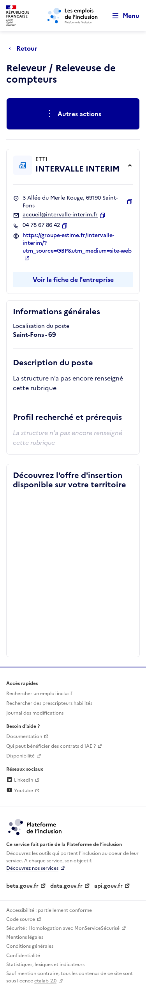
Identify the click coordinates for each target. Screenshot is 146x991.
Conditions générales (29, 946)
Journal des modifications (34, 713)
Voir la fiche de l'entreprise (73, 279)
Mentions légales (24, 937)
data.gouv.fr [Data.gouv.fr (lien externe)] (66, 886)
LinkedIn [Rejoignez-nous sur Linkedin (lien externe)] (19, 780)
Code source (20, 919)
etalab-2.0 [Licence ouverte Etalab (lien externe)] (45, 980)
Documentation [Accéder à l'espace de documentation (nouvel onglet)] (24, 736)
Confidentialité (23, 955)
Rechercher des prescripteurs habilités (49, 703)
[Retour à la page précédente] (25, 48)
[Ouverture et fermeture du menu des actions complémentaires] (73, 113)
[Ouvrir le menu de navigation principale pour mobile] (122, 15)
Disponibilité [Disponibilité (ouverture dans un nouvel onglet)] (20, 755)
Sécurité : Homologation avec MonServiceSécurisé (63, 928)
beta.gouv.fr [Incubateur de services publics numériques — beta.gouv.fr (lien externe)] (22, 886)
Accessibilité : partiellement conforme (49, 910)
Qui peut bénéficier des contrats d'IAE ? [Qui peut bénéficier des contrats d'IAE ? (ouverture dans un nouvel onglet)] (51, 746)
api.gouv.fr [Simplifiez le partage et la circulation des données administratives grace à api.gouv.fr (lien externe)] (108, 886)
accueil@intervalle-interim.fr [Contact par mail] (60, 215)
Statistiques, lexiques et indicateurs (45, 964)
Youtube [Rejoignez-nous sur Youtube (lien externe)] (19, 790)
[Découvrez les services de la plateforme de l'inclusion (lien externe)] (35, 826)
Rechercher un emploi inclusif (39, 693)
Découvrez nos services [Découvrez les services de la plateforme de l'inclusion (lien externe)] (32, 868)
